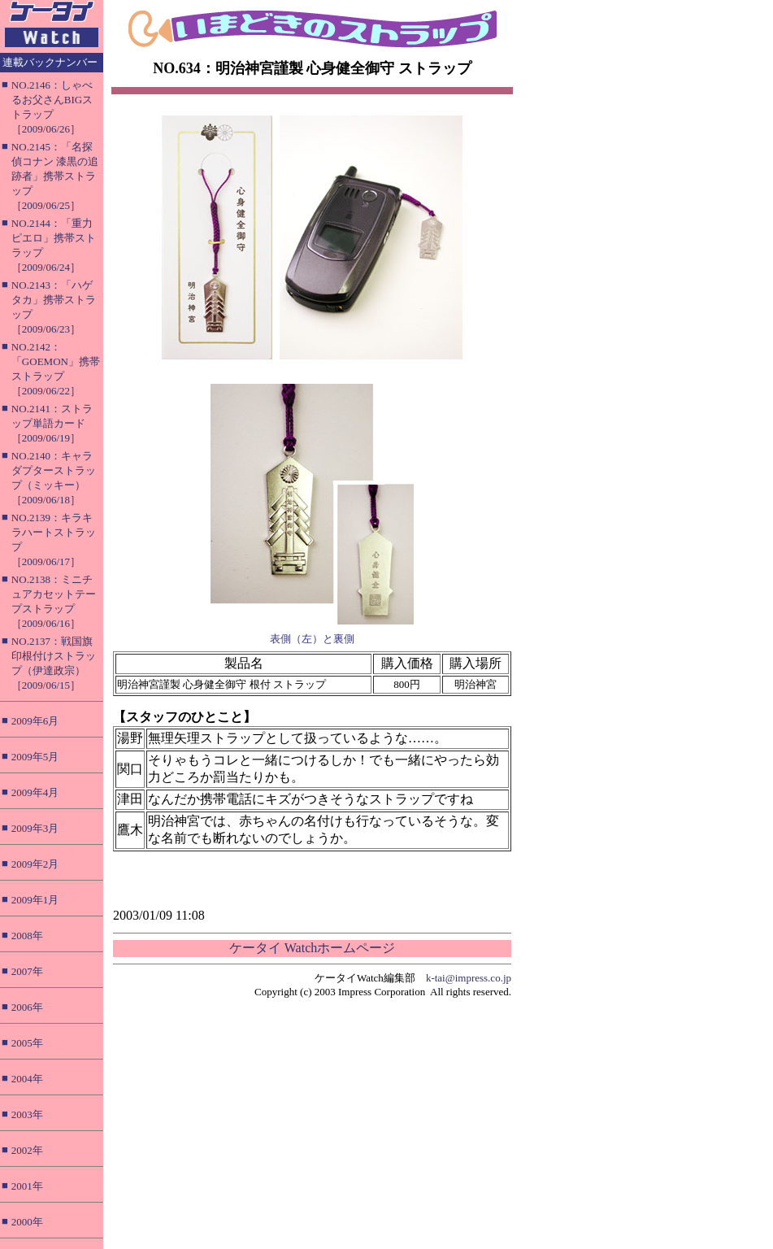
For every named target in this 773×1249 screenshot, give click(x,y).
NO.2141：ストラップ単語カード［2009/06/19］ (52, 423)
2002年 (27, 1150)
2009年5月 (35, 757)
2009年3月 (35, 828)
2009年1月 (35, 900)
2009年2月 (35, 864)
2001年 (27, 1186)
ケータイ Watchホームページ (312, 948)
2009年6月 (35, 721)
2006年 (27, 1007)
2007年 (27, 971)
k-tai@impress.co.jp (468, 978)
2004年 (27, 1079)
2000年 (27, 1222)
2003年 (27, 1114)
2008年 (27, 935)
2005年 (27, 1043)
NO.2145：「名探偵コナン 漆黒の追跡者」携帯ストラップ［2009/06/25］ (54, 176)
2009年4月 (35, 792)
